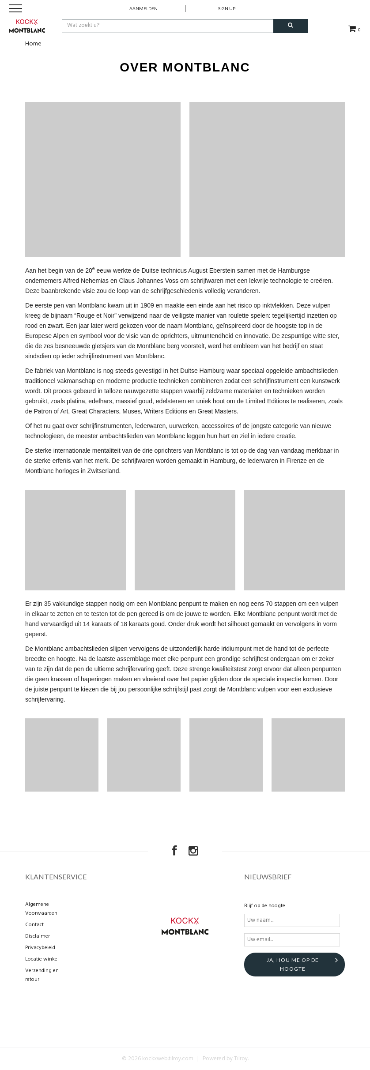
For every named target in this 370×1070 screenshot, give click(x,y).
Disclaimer (37, 936)
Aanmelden (143, 8)
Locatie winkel (42, 959)
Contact (34, 924)
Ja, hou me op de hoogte (293, 964)
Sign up (226, 8)
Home (33, 44)
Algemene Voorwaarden (41, 909)
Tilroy (241, 1058)
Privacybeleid (40, 947)
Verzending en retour (42, 975)
